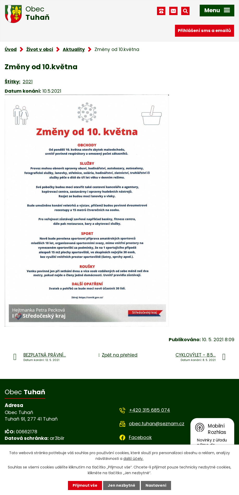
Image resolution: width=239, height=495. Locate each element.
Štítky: (12, 81)
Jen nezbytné (121, 485)
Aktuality (74, 49)
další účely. (133, 458)
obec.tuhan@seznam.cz (156, 423)
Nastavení (156, 485)
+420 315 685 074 (149, 410)
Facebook (140, 437)
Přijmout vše (85, 485)
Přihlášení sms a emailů (204, 31)
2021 (28, 81)
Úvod (11, 49)
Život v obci (39, 49)
